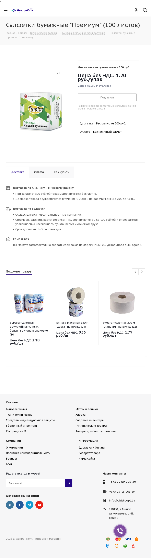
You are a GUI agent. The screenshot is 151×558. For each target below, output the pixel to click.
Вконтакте (10, 505)
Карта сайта (86, 458)
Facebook (20, 505)
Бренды (11, 458)
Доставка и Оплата (91, 447)
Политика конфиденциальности (28, 453)
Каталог (12, 402)
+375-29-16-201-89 (122, 491)
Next (142, 272)
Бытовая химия (16, 409)
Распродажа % (16, 431)
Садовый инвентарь (90, 420)
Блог (9, 464)
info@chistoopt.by (122, 500)
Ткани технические (19, 414)
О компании (14, 447)
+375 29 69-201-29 (122, 482)
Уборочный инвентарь (22, 425)
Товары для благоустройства (96, 431)
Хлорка (81, 414)
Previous (135, 272)
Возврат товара (89, 453)
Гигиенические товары (91, 425)
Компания (13, 440)
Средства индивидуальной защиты (30, 420)
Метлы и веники (87, 409)
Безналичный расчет (107, 131)
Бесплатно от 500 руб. (111, 123)
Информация (88, 440)
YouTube (39, 505)
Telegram (29, 505)
